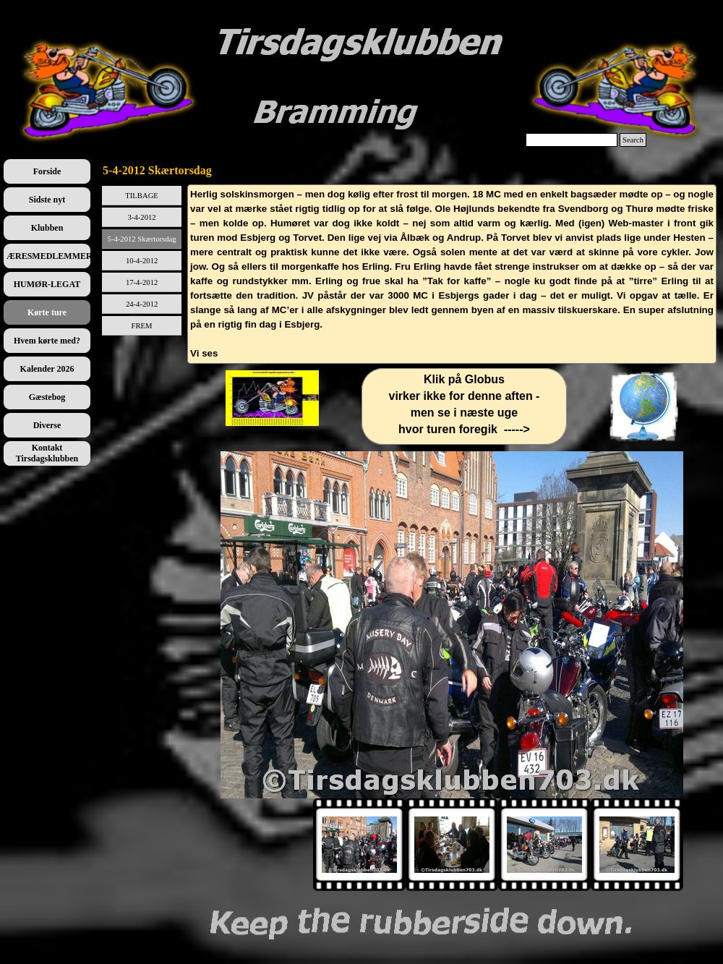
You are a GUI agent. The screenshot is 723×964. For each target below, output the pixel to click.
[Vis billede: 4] (637, 844)
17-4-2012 (142, 282)
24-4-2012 (142, 304)
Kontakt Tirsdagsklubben (47, 453)
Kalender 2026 (47, 369)
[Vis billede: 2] (452, 844)
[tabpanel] (452, 274)
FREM (142, 326)
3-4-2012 (142, 217)
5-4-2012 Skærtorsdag (142, 239)
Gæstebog (47, 397)
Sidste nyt (47, 200)
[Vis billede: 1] (359, 844)
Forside (47, 171)
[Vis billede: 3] (544, 844)
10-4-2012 (142, 261)
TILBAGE (141, 196)
